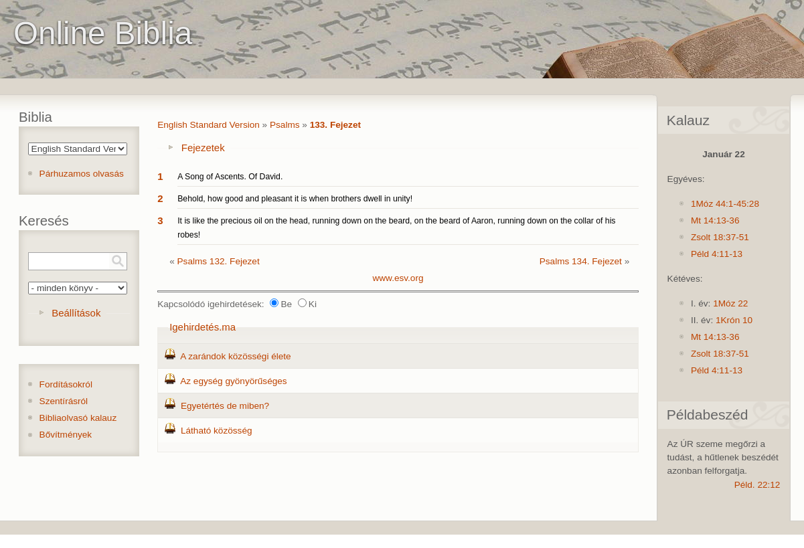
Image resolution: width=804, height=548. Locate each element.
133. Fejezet (335, 125)
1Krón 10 (734, 320)
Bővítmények (65, 435)
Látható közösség (216, 431)
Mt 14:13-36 (715, 220)
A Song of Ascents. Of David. (230, 176)
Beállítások (76, 312)
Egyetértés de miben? (225, 406)
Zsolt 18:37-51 (720, 237)
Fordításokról (65, 384)
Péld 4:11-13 (716, 254)
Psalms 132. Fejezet (218, 261)
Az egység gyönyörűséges (233, 381)
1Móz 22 (730, 303)
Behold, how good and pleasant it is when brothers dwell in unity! (294, 198)
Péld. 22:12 (757, 485)
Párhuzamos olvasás (81, 174)
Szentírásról (63, 401)
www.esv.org (397, 278)
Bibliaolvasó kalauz (78, 418)
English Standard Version (208, 125)
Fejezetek (203, 147)
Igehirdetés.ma (202, 327)
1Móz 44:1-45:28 (725, 204)
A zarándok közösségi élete (235, 356)
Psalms (285, 125)
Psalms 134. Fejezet (581, 261)
